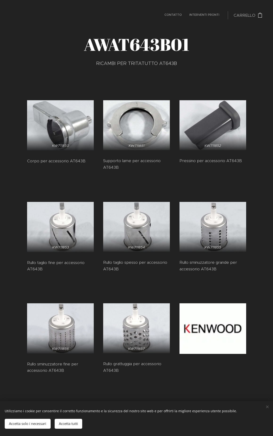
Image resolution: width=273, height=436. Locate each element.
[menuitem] (213, 15)
